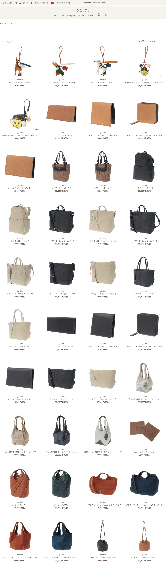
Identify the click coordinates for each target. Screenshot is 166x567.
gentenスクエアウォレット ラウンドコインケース (144, 134)
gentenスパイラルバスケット (20, 503)
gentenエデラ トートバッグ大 (61, 187)
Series (81, 15)
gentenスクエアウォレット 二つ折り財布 (103, 134)
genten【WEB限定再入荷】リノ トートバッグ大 (144, 398)
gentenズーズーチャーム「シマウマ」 (103, 81)
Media (90, 15)
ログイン (23, 2)
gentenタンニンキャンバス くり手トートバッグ (20, 556)
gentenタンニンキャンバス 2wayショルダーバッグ (103, 503)
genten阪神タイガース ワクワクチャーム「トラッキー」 (145, 81)
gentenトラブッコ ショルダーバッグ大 (61, 398)
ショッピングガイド (40, 2)
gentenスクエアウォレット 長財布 (61, 134)
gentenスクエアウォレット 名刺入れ (20, 187)
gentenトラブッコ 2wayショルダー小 (144, 239)
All (63, 15)
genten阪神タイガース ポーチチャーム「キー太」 (20, 134)
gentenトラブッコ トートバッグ (144, 292)
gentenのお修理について (103, 2)
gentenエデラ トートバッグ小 (103, 187)
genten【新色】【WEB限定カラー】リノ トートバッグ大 (103, 450)
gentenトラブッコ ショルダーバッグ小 (61, 292)
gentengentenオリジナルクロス (144, 450)
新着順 (152, 41)
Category (71, 15)
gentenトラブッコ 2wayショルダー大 (61, 239)
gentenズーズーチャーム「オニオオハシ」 (61, 81)
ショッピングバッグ (61, 2)
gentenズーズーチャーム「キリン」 (20, 81)
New (56, 15)
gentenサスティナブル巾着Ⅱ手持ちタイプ (103, 556)
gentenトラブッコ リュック (144, 187)
